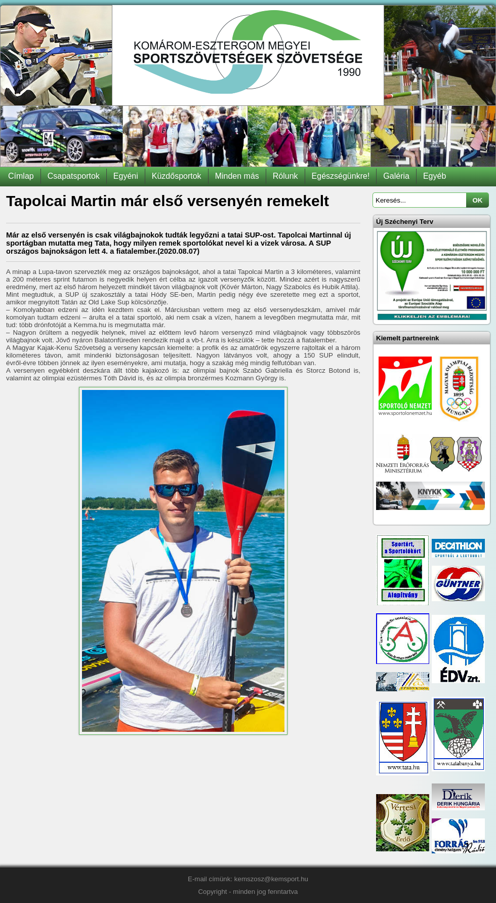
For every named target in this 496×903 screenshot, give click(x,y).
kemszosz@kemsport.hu (271, 879)
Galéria (396, 176)
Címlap (21, 176)
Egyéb (434, 176)
